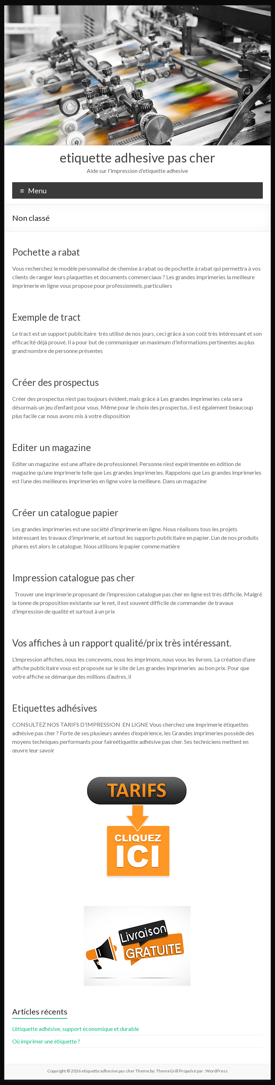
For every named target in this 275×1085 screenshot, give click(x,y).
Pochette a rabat (46, 252)
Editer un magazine (51, 447)
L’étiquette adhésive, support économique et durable (75, 1028)
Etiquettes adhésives (54, 708)
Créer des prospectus (55, 382)
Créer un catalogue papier (65, 512)
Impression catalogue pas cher (73, 577)
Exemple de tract (46, 317)
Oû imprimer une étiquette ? (46, 1041)
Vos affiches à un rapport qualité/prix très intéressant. (121, 643)
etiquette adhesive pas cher (137, 157)
